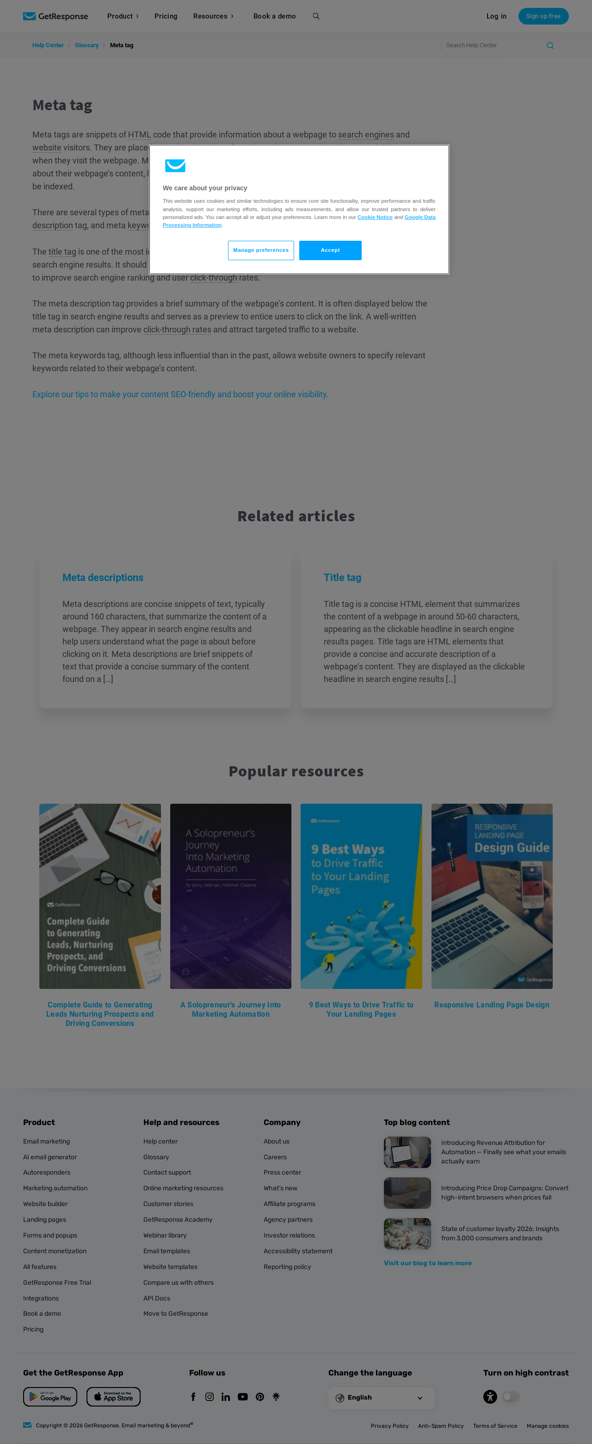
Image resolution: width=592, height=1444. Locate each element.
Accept (330, 250)
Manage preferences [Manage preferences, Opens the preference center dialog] (261, 250)
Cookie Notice (375, 217)
